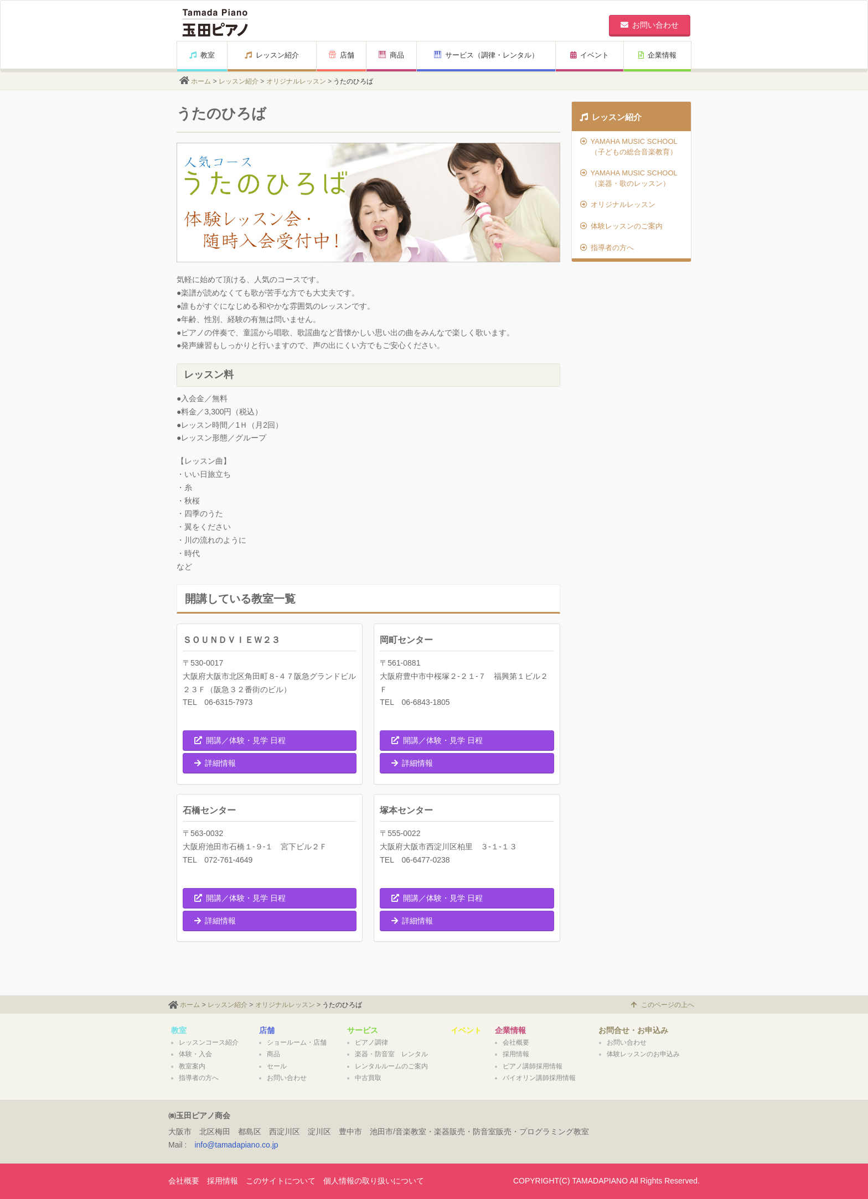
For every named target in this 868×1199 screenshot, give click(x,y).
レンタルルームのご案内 (391, 1066)
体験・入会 (195, 1054)
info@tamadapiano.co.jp (236, 1144)
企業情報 (657, 55)
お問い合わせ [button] (650, 24)
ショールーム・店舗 (297, 1042)
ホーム (201, 81)
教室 (202, 55)
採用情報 (516, 1054)
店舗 (341, 55)
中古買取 (368, 1078)
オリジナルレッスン (296, 81)
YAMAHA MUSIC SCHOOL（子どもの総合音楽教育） (629, 146)
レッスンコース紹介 (209, 1042)
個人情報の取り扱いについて (373, 1180)
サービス (362, 1030)
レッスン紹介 (272, 55)
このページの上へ (662, 1005)
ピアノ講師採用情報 (532, 1066)
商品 (391, 55)
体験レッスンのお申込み (643, 1054)
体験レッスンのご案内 (621, 226)
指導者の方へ (607, 247)
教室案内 (192, 1066)
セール (277, 1066)
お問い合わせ (287, 1078)
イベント (589, 55)
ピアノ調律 (371, 1042)
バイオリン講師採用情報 (539, 1078)
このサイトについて (281, 1180)
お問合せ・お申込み (633, 1030)
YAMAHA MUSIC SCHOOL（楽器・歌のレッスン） (629, 178)
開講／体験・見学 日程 (240, 740)
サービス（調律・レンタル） (486, 55)
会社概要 (516, 1042)
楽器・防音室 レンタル (391, 1054)
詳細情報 (215, 763)
